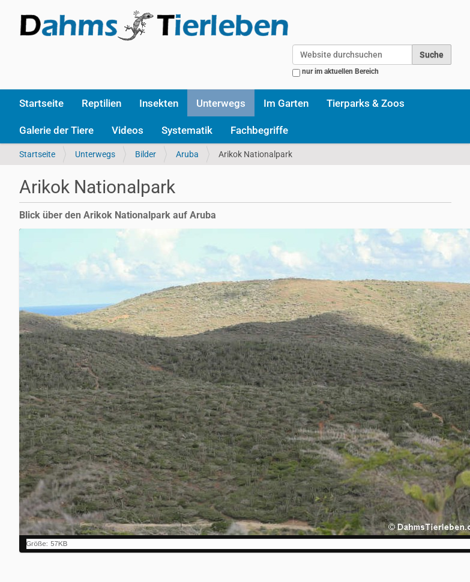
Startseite (41, 103)
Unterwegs (221, 103)
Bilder (145, 154)
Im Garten (286, 103)
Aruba (187, 154)
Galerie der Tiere (56, 130)
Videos (127, 130)
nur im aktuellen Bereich (340, 71)
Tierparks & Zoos (366, 103)
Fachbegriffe (259, 130)
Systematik (186, 130)
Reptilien (101, 103)
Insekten (158, 103)
